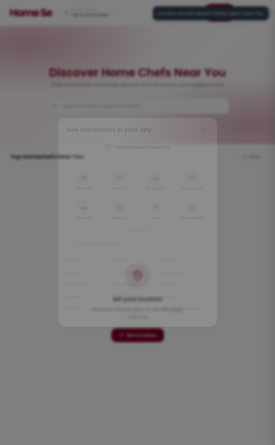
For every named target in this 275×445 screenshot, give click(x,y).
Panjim (169, 261)
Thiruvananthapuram (184, 312)
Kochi (118, 261)
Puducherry (125, 299)
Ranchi (71, 312)
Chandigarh (125, 274)
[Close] (205, 126)
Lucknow (73, 274)
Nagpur (72, 299)
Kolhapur (171, 287)
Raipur (168, 299)
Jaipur (70, 261)
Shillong (121, 312)
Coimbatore (174, 274)
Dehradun (74, 287)
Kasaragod (124, 287)
